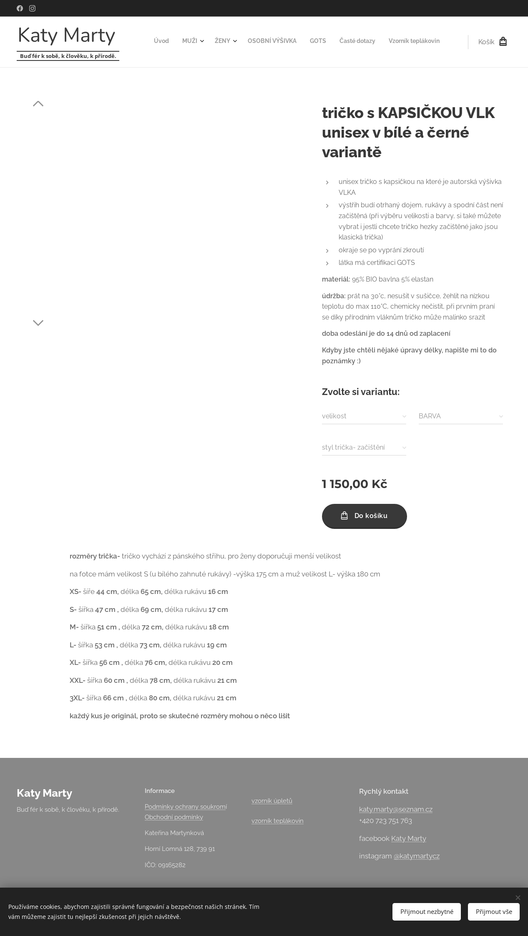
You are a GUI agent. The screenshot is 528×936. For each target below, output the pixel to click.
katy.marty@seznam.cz (395, 809)
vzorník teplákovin (277, 821)
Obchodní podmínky (174, 817)
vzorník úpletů (271, 801)
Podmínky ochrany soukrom (185, 806)
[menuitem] (352, 42)
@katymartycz (417, 856)
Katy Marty (408, 838)
